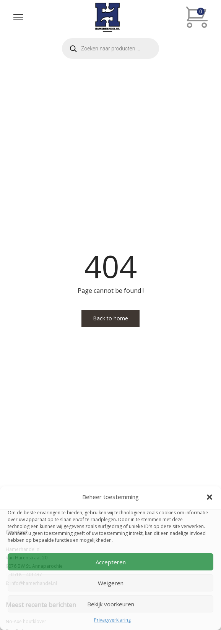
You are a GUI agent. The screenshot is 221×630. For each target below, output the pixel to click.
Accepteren (111, 562)
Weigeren (110, 583)
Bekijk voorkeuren (110, 604)
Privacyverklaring (112, 620)
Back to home (110, 318)
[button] (209, 497)
